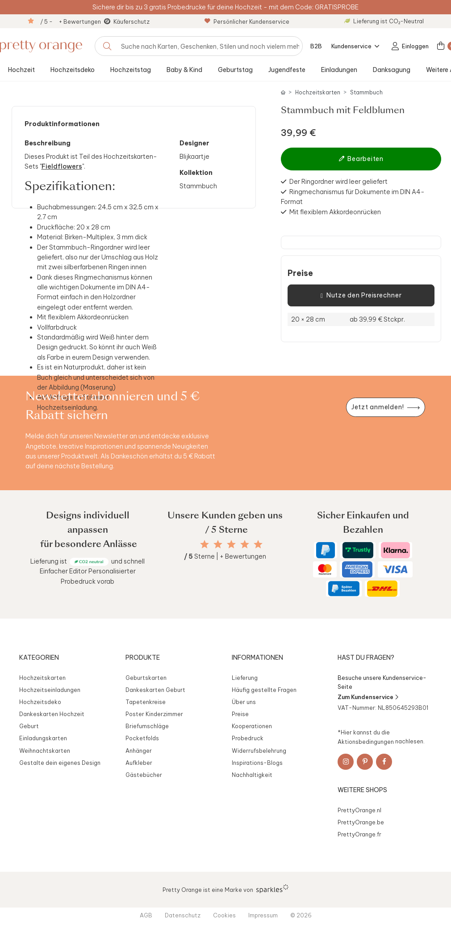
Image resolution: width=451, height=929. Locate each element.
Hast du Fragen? (366, 657)
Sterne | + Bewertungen (225, 556)
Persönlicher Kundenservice (247, 21)
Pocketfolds (142, 738)
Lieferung (245, 677)
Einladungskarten (43, 738)
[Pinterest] (365, 762)
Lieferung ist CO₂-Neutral (384, 21)
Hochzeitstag (130, 70)
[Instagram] (346, 762)
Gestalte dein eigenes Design (59, 762)
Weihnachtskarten (44, 750)
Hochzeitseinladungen (49, 689)
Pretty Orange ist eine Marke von (226, 888)
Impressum (263, 915)
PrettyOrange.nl (359, 810)
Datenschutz (182, 915)
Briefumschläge (147, 726)
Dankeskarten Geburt (155, 689)
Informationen (257, 657)
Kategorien (39, 657)
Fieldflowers (62, 166)
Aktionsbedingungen (366, 741)
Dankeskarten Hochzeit (51, 713)
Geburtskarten (146, 677)
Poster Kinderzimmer (154, 713)
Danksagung (391, 70)
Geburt (29, 726)
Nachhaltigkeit (252, 774)
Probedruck (247, 738)
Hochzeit (21, 70)
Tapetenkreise (145, 701)
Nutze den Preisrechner (361, 295)
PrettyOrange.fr (359, 834)
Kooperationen (252, 726)
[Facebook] (384, 762)
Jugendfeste (286, 70)
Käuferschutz (131, 21)
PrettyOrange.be (361, 822)
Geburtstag (235, 70)
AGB (146, 915)
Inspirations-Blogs (257, 762)
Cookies (224, 915)
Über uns (244, 701)
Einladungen (339, 70)
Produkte (142, 657)
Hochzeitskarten (317, 92)
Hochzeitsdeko (72, 70)
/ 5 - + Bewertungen (70, 21)
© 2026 (301, 915)
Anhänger (138, 750)
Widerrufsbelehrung (259, 750)
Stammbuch (366, 92)
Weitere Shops (362, 790)
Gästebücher (143, 774)
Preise (300, 273)
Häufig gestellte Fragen (264, 689)
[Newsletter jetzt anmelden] (385, 407)
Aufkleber (138, 762)
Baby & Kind (184, 70)
